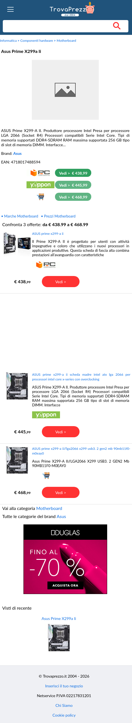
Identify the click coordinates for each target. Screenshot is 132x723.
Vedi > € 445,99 (73, 185)
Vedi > (60, 281)
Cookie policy (64, 715)
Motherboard (66, 40)
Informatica (8, 40)
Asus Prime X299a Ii (59, 618)
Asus (17, 153)
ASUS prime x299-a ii (47, 233)
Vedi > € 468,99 (73, 197)
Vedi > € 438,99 (73, 173)
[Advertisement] (65, 332)
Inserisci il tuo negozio (64, 685)
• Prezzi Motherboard (58, 216)
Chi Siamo (64, 705)
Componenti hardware (36, 40)
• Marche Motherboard (19, 216)
